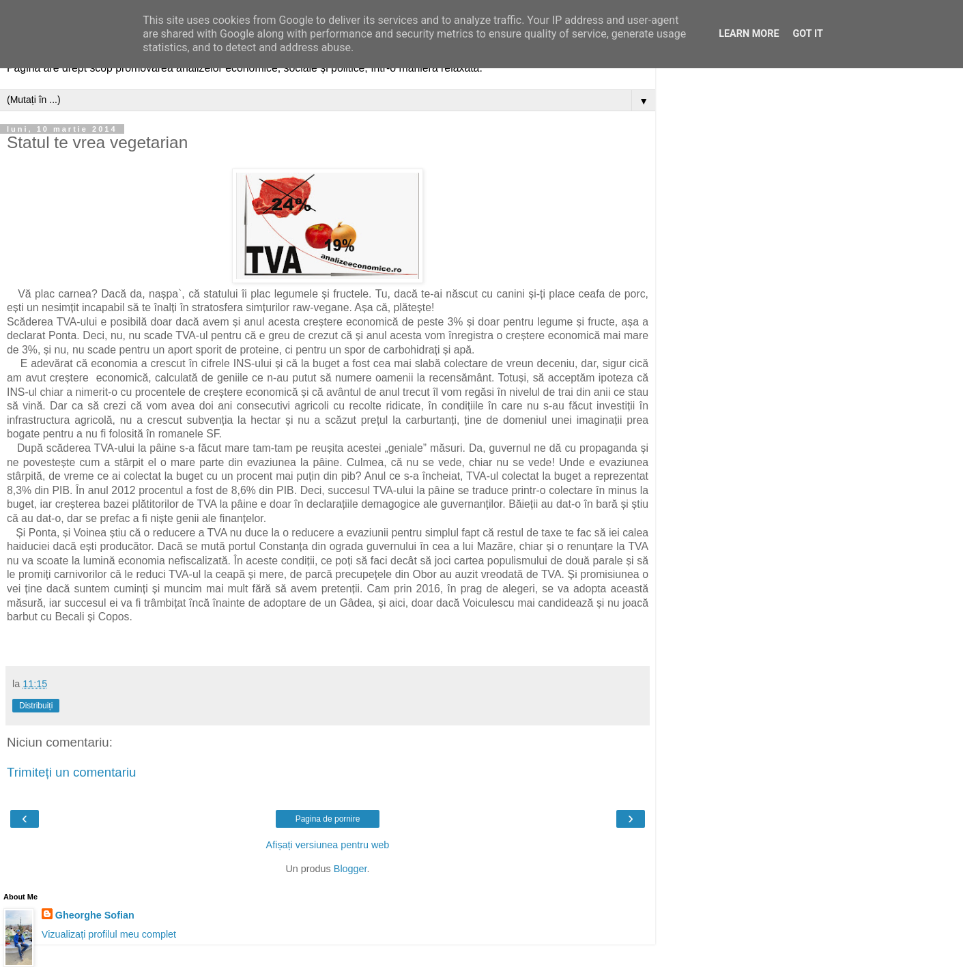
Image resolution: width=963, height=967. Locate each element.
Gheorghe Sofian (94, 915)
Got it (808, 34)
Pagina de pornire (328, 819)
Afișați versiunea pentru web (328, 844)
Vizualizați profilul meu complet (109, 934)
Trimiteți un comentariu (71, 772)
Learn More (749, 34)
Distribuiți (36, 705)
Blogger (350, 868)
